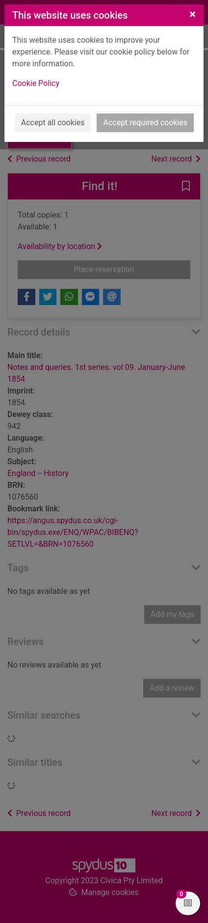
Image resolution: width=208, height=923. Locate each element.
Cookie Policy (35, 83)
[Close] (193, 14)
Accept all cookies (53, 122)
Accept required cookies (145, 122)
